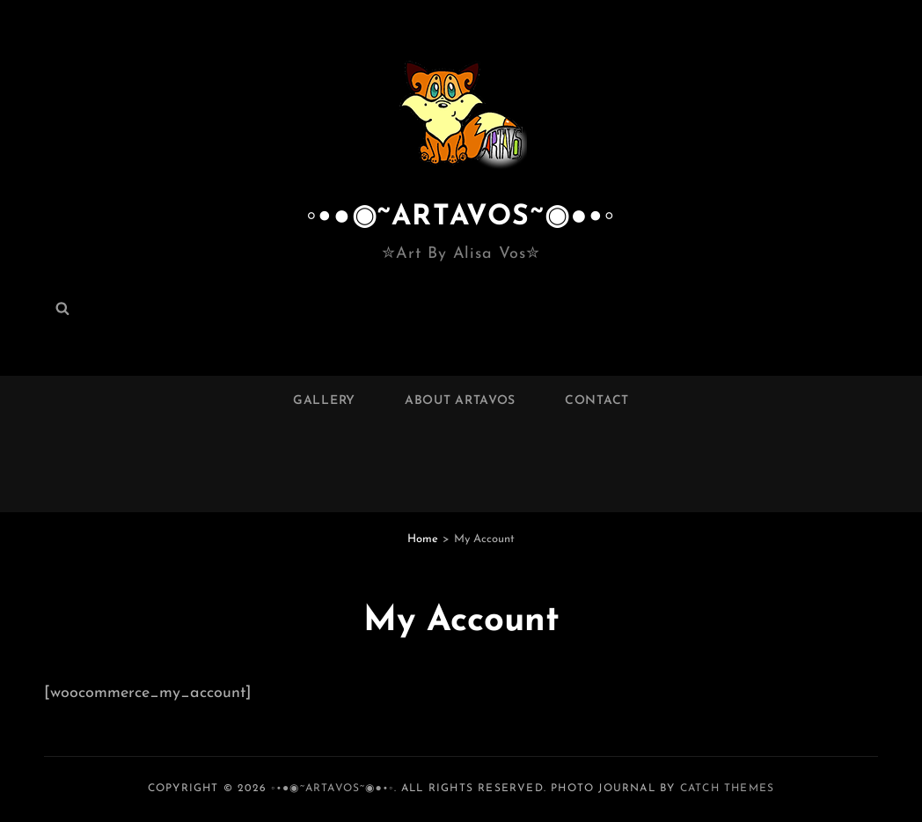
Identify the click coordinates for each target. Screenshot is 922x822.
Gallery (324, 400)
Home (422, 539)
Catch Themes (727, 788)
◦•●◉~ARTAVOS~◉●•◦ (461, 217)
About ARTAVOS (460, 400)
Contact (597, 400)
